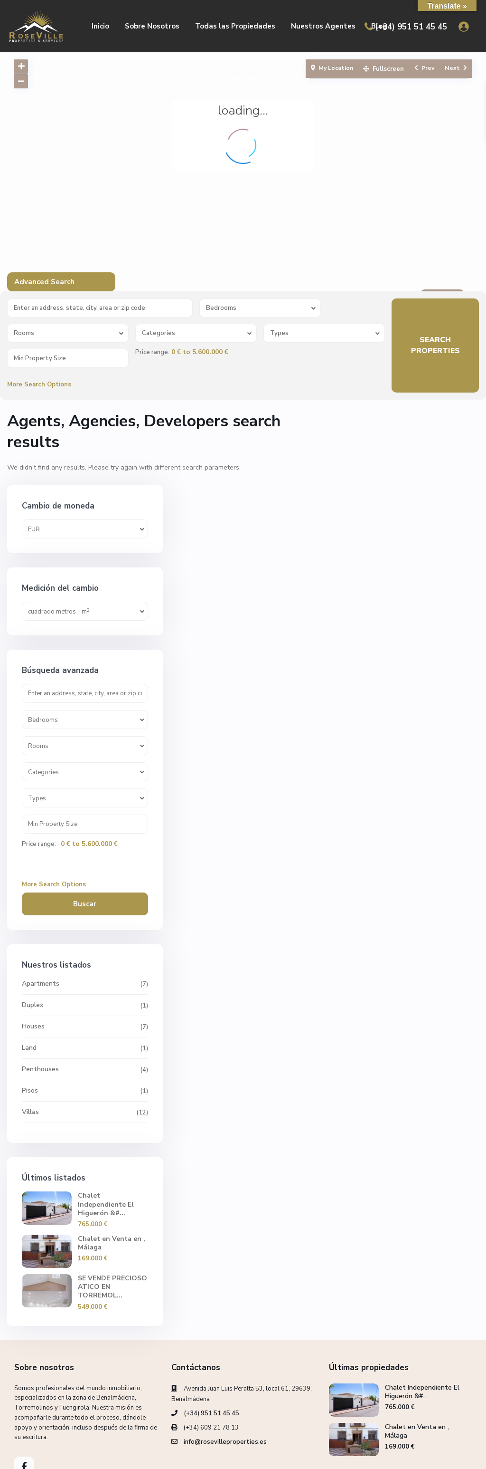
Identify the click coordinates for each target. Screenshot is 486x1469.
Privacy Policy (445, 1454)
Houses (373, 951)
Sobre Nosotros (152, 26)
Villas (370, 1037)
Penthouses (380, 994)
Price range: (152, 352)
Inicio (100, 26)
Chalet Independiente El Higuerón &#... (433, 1134)
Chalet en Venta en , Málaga (436, 1177)
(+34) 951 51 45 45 (411, 26)
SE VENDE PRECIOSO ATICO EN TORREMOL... (431, 1220)
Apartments (381, 908)
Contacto (240, 78)
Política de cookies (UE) (376, 1454)
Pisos (370, 1015)
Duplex (372, 930)
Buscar (413, 829)
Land (369, 973)
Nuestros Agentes (323, 26)
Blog (379, 26)
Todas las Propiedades (235, 26)
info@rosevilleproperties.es (225, 1379)
